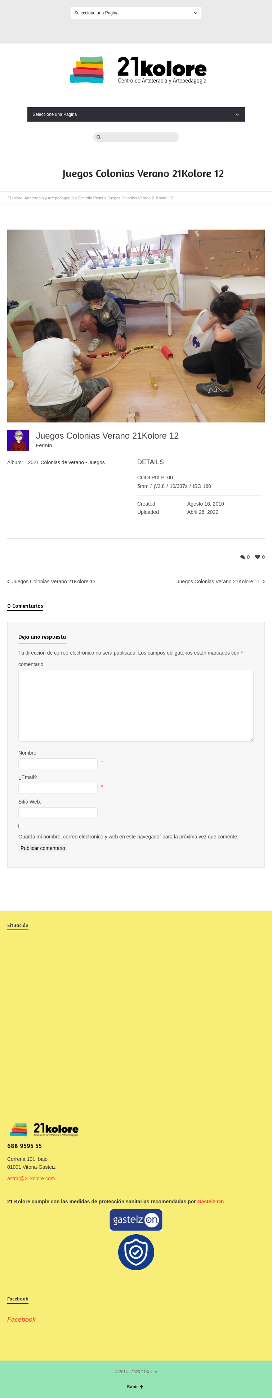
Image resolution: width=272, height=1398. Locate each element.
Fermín (44, 445)
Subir (135, 1386)
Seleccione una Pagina (135, 13)
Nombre (27, 753)
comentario (30, 664)
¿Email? (27, 777)
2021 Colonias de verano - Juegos (66, 462)
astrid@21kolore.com (31, 1178)
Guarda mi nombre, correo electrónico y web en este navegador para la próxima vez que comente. (128, 837)
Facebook (136, 30)
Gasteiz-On (210, 1201)
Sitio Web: (29, 802)
